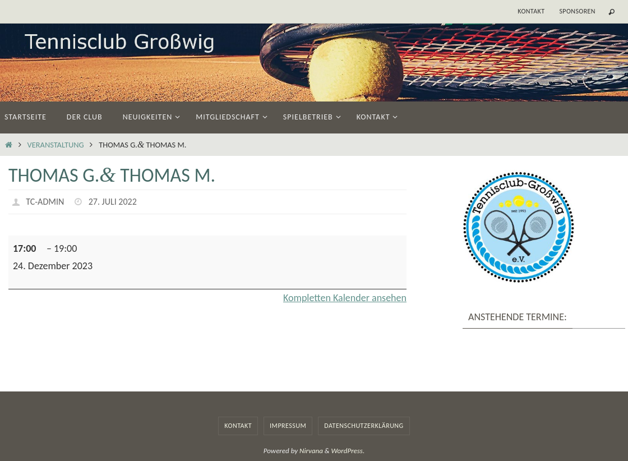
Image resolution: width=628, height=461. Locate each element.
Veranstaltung (55, 145)
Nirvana (311, 450)
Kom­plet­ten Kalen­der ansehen (345, 298)
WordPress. (348, 450)
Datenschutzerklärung (363, 426)
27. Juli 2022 (113, 201)
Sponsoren (577, 11)
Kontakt (531, 11)
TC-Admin (45, 201)
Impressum (288, 426)
